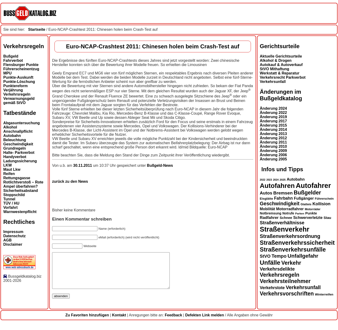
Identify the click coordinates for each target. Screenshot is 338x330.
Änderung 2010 (273, 146)
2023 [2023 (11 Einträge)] (269, 179)
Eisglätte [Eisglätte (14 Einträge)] (266, 198)
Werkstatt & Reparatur (280, 73)
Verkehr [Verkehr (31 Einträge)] (291, 263)
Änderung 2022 (273, 113)
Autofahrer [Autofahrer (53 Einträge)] (313, 185)
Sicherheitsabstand (20, 191)
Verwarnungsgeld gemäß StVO (19, 101)
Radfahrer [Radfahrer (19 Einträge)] (269, 217)
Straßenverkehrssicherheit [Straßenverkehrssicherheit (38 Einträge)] (297, 242)
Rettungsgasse (16, 178)
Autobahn (12, 136)
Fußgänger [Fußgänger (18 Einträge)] (304, 198)
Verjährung (13, 90)
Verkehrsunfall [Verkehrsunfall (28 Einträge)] (303, 287)
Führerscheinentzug (21, 69)
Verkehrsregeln (17, 94)
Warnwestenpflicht (20, 212)
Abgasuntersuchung (21, 123)
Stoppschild (14, 195)
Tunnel (9, 199)
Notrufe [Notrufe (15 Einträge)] (288, 213)
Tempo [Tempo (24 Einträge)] (279, 256)
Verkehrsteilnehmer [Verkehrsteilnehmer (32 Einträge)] (285, 281)
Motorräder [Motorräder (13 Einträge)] (312, 209)
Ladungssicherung (20, 161)
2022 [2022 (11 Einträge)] (262, 179)
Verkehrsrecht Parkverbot (283, 77)
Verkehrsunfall (273, 82)
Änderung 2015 (273, 125)
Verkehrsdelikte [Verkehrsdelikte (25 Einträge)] (277, 269)
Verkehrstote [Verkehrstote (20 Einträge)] (272, 287)
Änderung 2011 (273, 142)
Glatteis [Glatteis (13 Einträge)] (305, 204)
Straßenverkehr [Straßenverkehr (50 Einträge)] (284, 229)
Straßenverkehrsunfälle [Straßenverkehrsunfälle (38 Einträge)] (293, 249)
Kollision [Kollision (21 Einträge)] (321, 204)
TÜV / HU (11, 203)
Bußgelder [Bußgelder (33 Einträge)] (307, 193)
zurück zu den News (70, 181)
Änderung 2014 (273, 130)
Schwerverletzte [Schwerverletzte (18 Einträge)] (308, 217)
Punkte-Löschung (19, 82)
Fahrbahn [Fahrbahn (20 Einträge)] (283, 198)
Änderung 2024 (273, 108)
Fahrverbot (13, 60)
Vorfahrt (10, 208)
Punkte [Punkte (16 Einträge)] (311, 213)
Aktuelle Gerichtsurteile (281, 56)
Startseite (36, 29)
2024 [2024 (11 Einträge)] (276, 179)
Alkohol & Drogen (276, 60)
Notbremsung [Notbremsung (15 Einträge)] (270, 213)
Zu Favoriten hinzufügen (87, 322)
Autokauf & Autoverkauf (281, 65)
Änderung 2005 (273, 159)
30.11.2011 (83, 165)
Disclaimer (12, 244)
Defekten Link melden (204, 322)
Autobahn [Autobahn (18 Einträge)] (296, 179)
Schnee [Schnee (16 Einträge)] (286, 218)
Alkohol (10, 127)
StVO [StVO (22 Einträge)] (265, 256)
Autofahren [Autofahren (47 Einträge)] (277, 185)
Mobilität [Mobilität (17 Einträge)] (267, 209)
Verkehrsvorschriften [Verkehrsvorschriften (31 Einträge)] (287, 294)
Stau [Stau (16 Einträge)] (327, 218)
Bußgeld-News (160, 165)
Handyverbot (14, 157)
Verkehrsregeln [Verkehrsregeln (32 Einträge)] (279, 275)
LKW (7, 165)
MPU (7, 73)
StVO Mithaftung (274, 69)
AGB (7, 240)
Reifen (9, 174)
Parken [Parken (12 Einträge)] (299, 213)
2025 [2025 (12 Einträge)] (283, 179)
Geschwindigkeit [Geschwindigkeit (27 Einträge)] (280, 203)
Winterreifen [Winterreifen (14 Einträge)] (324, 294)
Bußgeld (10, 56)
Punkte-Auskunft (18, 77)
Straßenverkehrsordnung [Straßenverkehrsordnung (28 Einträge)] (290, 236)
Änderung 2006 (273, 155)
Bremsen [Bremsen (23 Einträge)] (282, 192)
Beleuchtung (14, 140)
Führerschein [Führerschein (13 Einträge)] (324, 198)
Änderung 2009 (273, 151)
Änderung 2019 (273, 117)
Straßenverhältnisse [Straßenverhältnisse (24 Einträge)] (282, 222)
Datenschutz (14, 236)
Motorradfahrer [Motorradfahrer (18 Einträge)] (290, 209)
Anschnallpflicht (17, 131)
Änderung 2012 (273, 138)
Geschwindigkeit (18, 144)
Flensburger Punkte (20, 65)
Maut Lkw (11, 169)
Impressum (13, 232)
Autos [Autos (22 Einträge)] (266, 192)
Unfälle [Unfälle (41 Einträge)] (270, 262)
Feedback (173, 322)
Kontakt (119, 322)
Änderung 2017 (273, 121)
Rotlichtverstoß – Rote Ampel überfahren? (23, 184)
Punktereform (15, 86)
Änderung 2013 (273, 134)
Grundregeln (14, 148)
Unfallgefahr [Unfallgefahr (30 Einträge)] (303, 256)
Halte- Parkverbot (19, 153)
